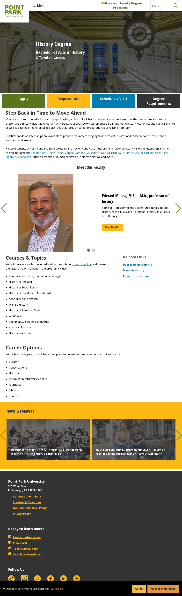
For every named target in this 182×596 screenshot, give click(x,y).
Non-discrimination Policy (27, 508)
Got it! (139, 589)
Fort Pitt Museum (132, 153)
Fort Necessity (152, 153)
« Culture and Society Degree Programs (120, 5)
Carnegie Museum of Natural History (97, 153)
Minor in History (133, 270)
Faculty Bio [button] (112, 227)
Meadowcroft (25, 157)
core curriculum (82, 264)
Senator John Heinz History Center (52, 153)
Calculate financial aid (25, 554)
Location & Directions (24, 502)
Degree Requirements (137, 264)
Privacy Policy (19, 513)
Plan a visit (17, 543)
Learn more (57, 588)
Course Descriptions (136, 276)
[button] (88, 250)
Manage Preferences (163, 589)
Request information (24, 537)
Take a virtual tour (23, 549)
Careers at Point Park (24, 496)
